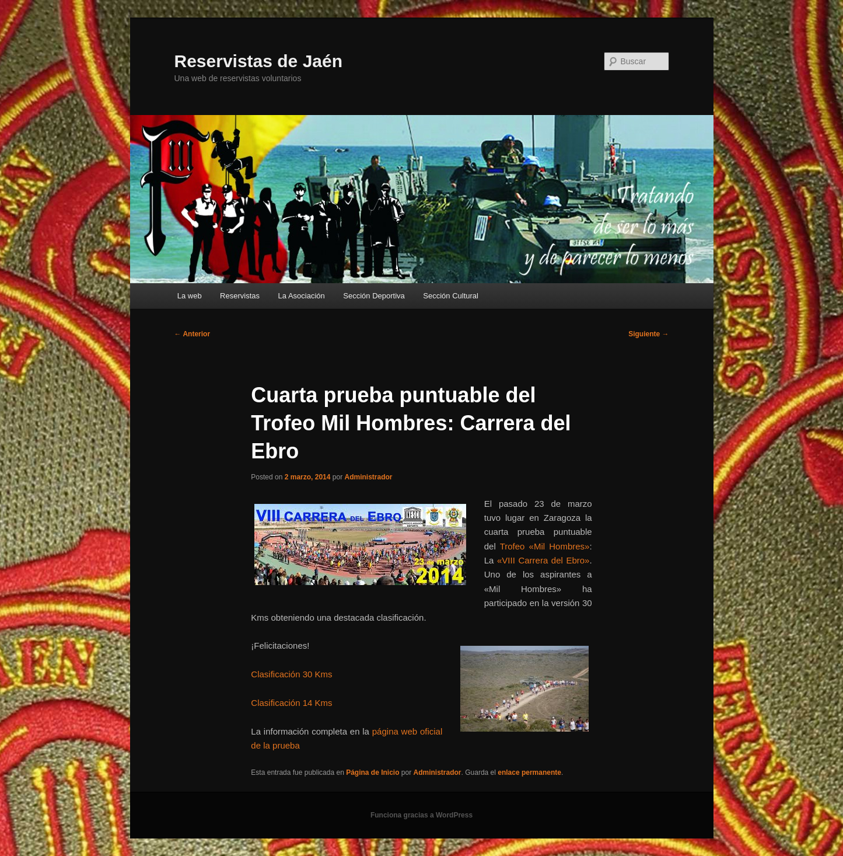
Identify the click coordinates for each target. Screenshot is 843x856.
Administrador (368, 477)
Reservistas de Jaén (258, 61)
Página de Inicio (372, 772)
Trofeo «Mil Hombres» (545, 546)
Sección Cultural (450, 295)
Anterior (192, 334)
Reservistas (240, 295)
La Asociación (301, 295)
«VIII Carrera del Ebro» (543, 560)
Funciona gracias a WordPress (421, 815)
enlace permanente (529, 772)
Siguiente (648, 334)
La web (189, 295)
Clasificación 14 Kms (291, 703)
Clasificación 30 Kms (291, 674)
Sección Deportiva (374, 295)
